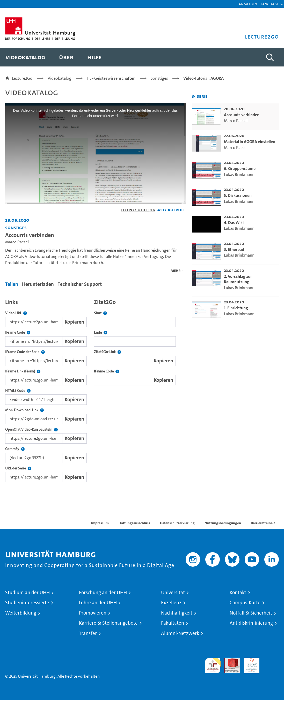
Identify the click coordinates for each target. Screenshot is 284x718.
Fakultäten (172, 623)
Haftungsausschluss (134, 523)
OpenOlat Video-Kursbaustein (31, 429)
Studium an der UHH (27, 592)
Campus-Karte (245, 602)
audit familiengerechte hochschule (213, 665)
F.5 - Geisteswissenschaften (111, 78)
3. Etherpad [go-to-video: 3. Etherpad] (234, 249)
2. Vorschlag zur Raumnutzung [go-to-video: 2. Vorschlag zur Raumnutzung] (238, 279)
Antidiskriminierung (251, 623)
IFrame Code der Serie (25, 352)
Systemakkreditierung (271, 660)
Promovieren (92, 613)
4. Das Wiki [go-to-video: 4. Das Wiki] (234, 222)
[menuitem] (25, 57)
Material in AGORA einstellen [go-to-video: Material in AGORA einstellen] (249, 141)
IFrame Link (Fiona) (22, 371)
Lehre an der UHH (98, 602)
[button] (270, 4)
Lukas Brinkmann (239, 174)
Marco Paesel (17, 242)
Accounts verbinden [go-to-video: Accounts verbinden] (241, 114)
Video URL (16, 313)
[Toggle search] (270, 57)
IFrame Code (17, 332)
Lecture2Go (22, 78)
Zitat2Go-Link (107, 352)
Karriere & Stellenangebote (108, 623)
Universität (173, 592)
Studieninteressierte (27, 602)
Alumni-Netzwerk (180, 633)
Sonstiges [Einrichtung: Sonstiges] (16, 227)
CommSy (15, 449)
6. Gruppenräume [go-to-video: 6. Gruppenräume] (240, 168)
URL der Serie (18, 468)
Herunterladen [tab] (38, 284)
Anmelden (248, 3)
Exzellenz (171, 602)
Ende (100, 332)
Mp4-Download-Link (24, 410)
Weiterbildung (20, 613)
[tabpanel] (95, 389)
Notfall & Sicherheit (251, 613)
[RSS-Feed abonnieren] (194, 97)
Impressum (100, 523)
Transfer (88, 633)
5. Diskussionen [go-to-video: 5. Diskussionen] (238, 195)
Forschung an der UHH (103, 592)
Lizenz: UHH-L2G (138, 209)
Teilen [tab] (11, 284)
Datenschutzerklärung (177, 523)
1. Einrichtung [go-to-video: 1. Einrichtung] (236, 308)
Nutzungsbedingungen (223, 523)
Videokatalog (59, 78)
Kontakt (238, 592)
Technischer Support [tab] (80, 284)
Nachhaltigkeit (176, 613)
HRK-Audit (249, 664)
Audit (229, 660)
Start (100, 313)
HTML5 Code (18, 390)
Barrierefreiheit (263, 523)
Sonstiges (159, 78)
